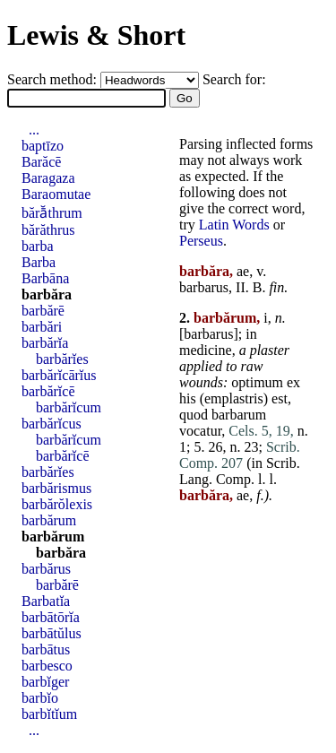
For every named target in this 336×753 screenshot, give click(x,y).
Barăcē (41, 161)
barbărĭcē (48, 391)
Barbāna (45, 278)
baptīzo (43, 145)
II (241, 287)
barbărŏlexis (57, 504)
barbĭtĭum (49, 714)
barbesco (47, 665)
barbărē (43, 310)
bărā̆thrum (52, 213)
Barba (39, 262)
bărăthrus (48, 230)
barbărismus (56, 488)
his (187, 398)
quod (193, 414)
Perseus (201, 240)
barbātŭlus (52, 633)
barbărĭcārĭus (59, 375)
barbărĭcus (52, 423)
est (279, 398)
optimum (257, 382)
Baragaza (48, 178)
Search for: (234, 79)
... (34, 129)
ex (293, 382)
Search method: (53, 79)
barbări (42, 326)
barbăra (47, 294)
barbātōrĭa (51, 617)
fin (276, 287)
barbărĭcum (68, 407)
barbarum (238, 414)
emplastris (233, 398)
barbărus (46, 568)
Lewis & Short (96, 35)
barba (38, 246)
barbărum (49, 520)
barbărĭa (45, 343)
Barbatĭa (46, 601)
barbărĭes (62, 359)
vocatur (200, 430)
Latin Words (234, 224)
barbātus (46, 649)
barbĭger (45, 681)
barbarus (203, 287)
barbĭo (40, 697)
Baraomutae (56, 194)
